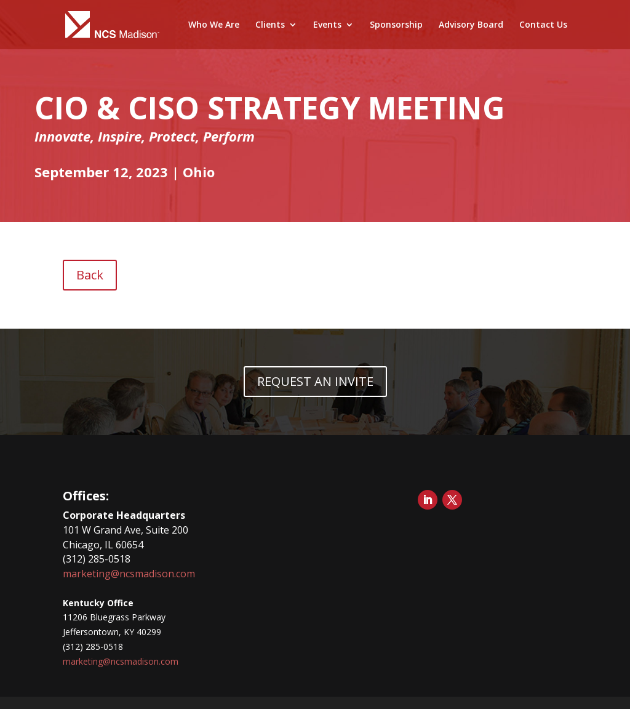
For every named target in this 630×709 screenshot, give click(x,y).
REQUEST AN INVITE (315, 381)
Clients (270, 25)
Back (89, 274)
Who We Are (213, 25)
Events (327, 25)
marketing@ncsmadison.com (129, 573)
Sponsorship (396, 25)
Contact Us (543, 25)
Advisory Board (471, 25)
